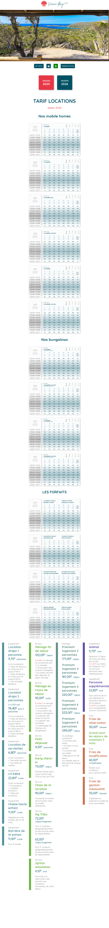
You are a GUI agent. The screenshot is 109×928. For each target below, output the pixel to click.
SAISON (46, 81)
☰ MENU (38, 66)
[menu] (39, 66)
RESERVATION (68, 66)
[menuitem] (39, 66)
